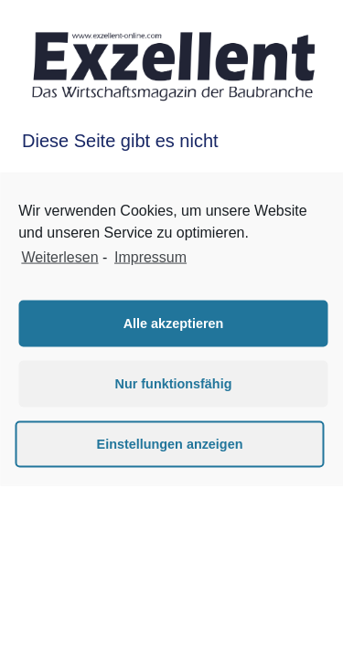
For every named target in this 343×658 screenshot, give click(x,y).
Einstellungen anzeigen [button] (170, 444)
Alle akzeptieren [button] (173, 323)
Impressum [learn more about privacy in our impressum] (150, 257)
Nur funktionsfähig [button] (173, 384)
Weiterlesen (59, 257)
